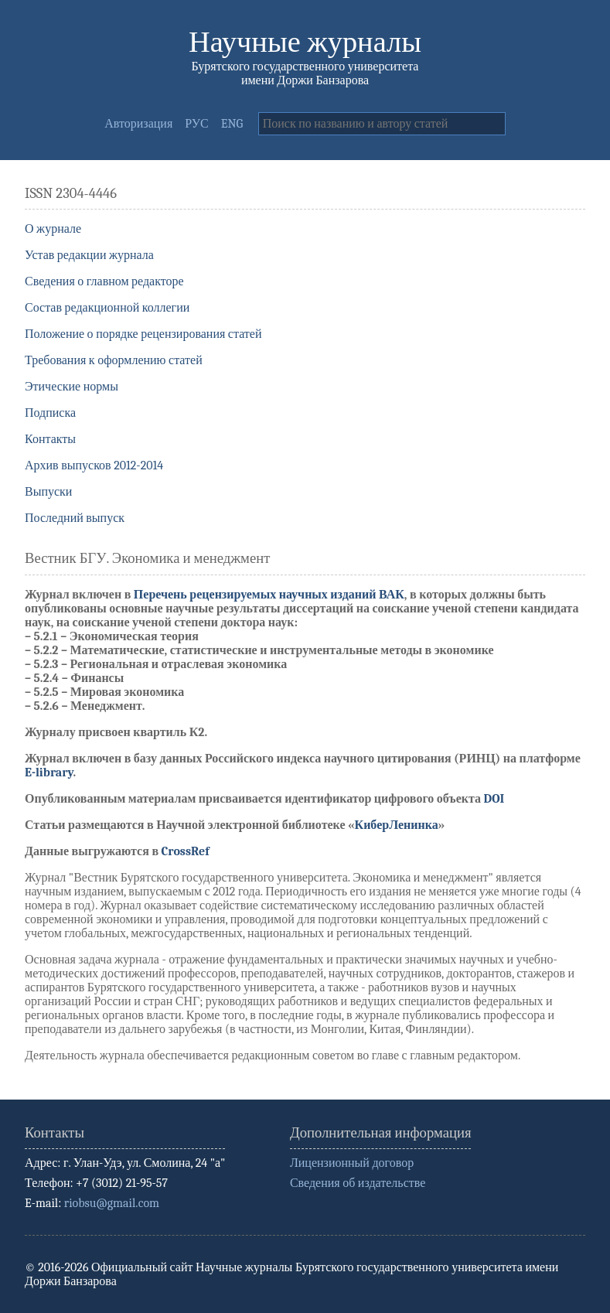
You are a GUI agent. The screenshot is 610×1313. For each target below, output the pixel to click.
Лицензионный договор (352, 1163)
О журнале (53, 229)
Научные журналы (305, 42)
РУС (197, 124)
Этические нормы (71, 387)
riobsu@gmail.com (111, 1203)
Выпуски (48, 492)
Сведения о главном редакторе (104, 281)
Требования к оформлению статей (114, 360)
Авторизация (138, 124)
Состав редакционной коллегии (107, 308)
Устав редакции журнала (89, 255)
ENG (232, 124)
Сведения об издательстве (357, 1183)
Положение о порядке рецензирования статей (143, 334)
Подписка (50, 413)
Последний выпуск (74, 518)
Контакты (50, 439)
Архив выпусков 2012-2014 (94, 465)
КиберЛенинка (396, 825)
